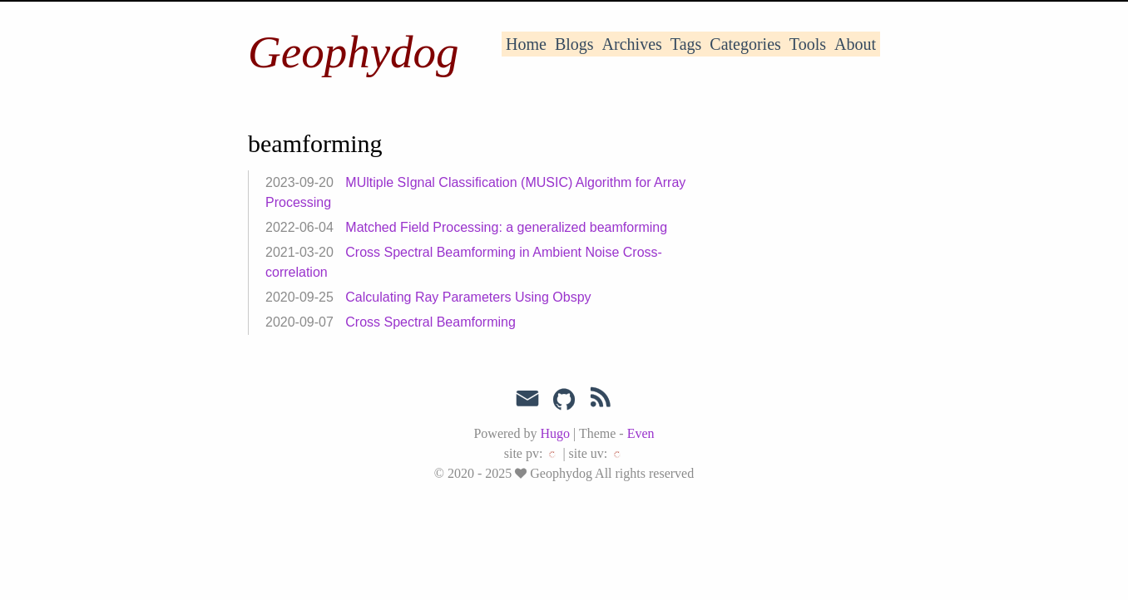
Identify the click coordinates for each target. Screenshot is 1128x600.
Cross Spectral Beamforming (430, 322)
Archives (632, 44)
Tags (685, 44)
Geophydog (353, 52)
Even (641, 433)
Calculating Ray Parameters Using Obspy (468, 297)
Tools (807, 44)
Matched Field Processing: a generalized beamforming (506, 227)
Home (526, 44)
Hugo (555, 433)
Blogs (574, 44)
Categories (745, 44)
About (855, 44)
